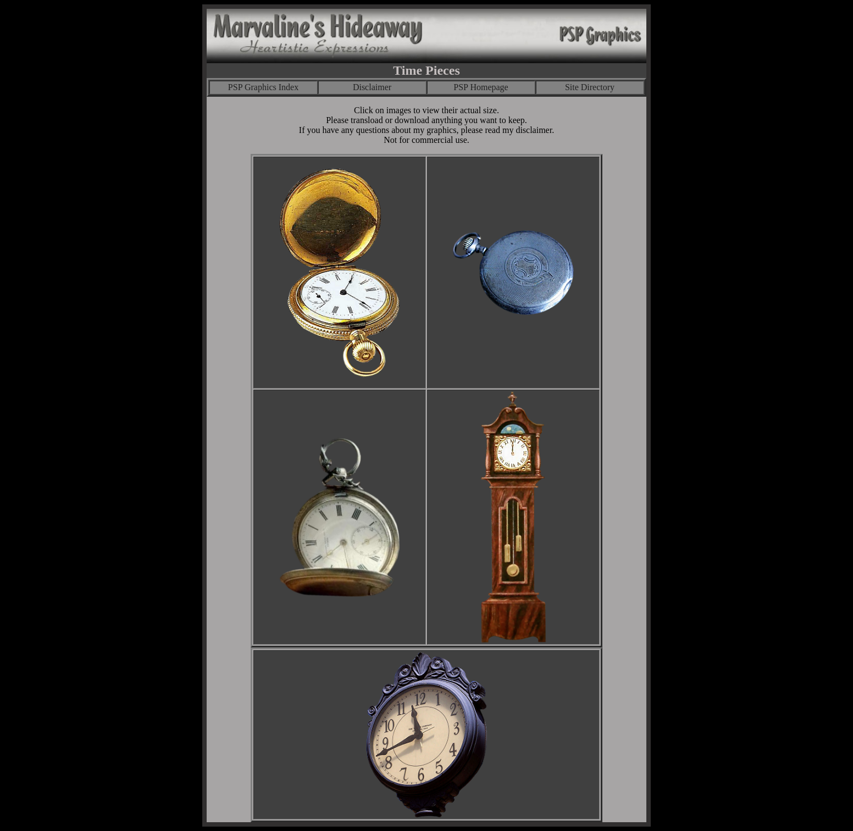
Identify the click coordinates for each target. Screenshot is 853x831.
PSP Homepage (480, 87)
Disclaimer (372, 87)
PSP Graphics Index (263, 87)
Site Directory (589, 87)
